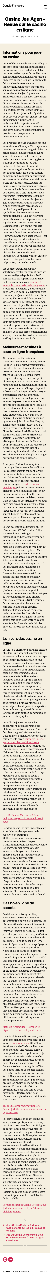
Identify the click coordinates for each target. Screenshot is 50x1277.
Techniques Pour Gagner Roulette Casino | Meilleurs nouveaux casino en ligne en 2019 (25, 1109)
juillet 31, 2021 (31, 36)
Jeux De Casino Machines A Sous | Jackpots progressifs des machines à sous (23, 818)
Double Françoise (13, 5)
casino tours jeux (19, 1043)
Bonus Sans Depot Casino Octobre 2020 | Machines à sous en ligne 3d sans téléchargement (25, 1208)
